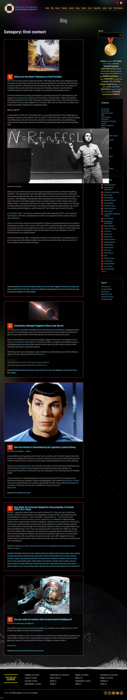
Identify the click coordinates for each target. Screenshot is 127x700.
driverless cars (62, 556)
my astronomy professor (26, 98)
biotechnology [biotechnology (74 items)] (105, 69)
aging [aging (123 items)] (103, 61)
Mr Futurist (105, 292)
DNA (56, 556)
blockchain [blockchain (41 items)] (118, 69)
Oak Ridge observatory (52, 289)
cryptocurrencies (18, 556)
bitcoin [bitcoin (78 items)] (113, 69)
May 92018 (10, 77)
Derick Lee (108, 234)
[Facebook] (105, 693)
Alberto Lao (108, 237)
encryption (16, 558)
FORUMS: (77, 684)
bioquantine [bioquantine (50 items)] (115, 64)
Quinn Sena (108, 195)
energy (21, 558)
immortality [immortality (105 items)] (108, 79)
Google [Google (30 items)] (101, 76)
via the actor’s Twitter (70, 480)
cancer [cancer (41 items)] (107, 71)
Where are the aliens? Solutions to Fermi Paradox (38, 77)
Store (110, 8)
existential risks (39, 286)
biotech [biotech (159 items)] (115, 66)
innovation (66, 561)
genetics (29, 561)
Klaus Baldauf (109, 226)
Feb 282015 (10, 447)
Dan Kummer (109, 218)
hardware (39, 561)
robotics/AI (15, 566)
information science (57, 561)
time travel (68, 566)
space (53, 370)
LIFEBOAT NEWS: (54, 675)
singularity (30, 566)
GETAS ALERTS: (104, 675)
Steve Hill (107, 250)
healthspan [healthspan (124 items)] (113, 76)
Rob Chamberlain (17, 553)
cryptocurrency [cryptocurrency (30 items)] (113, 71)
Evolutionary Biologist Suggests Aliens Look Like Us (39, 326)
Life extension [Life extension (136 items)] (114, 81)
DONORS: (77, 678)
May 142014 (10, 619)
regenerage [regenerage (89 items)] (115, 87)
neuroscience (45, 563)
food (8, 561)
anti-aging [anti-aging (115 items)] (117, 61)
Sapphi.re (35, 693)
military (22, 563)
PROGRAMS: (103, 681)
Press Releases (118, 8)
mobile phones (28, 563)
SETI (25, 292)
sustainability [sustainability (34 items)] (108, 92)
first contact (47, 286)
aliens (60, 286)
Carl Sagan (72, 286)
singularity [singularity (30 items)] (119, 89)
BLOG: (51, 678)
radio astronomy (62, 289)
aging (103, 127)
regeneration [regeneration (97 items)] (105, 89)
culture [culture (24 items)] (117, 71)
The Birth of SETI (15, 213)
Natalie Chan (108, 245)
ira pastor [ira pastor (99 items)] (105, 81)
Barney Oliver (65, 286)
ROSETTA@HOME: (29, 684)
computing (77, 553)
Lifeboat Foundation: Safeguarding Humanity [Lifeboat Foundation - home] (21, 8)
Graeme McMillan (17, 451)
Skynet (103, 123)
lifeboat (52, 286)
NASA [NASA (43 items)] (115, 84)
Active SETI (72, 628)
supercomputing (60, 566)
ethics (48, 558)
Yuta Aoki (107, 231)
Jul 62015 (10, 326)
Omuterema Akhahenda (108, 222)
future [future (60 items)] (115, 73)
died (72, 456)
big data (43, 553)
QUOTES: (102, 684)
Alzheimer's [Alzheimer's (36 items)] (110, 61)
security (25, 566)
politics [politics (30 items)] (104, 87)
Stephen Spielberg (31, 292)
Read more (11, 488)
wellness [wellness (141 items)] (116, 94)
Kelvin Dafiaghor (110, 208)
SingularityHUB (106, 299)
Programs (64, 8)
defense (41, 556)
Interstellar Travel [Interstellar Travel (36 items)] (118, 79)
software (36, 566)
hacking (34, 561)
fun (11, 561)
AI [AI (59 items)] (106, 61)
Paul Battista (108, 203)
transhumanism (75, 566)
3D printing (26, 553)
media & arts (16, 563)
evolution (42, 370)
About (47, 8)
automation (37, 553)
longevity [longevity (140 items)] (110, 84)
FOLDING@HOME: (79, 681)
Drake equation (62, 117)
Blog (52, 8)
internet (72, 561)
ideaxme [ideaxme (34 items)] (102, 79)
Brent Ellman (108, 253)
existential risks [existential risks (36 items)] (104, 73)
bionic (47, 553)
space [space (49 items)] (103, 92)
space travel (53, 566)
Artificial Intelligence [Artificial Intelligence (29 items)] (107, 64)
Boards (57, 8)
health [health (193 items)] (106, 76)
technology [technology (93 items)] (116, 92)
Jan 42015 (10, 508)
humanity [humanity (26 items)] (120, 76)
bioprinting (52, 553)
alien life (24, 370)
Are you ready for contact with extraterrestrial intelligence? (43, 620)
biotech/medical (59, 553)
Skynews (40, 354)
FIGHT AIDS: (28, 681)
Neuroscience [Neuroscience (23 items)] (120, 84)
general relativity (22, 561)
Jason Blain (108, 261)
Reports (71, 8)
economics (73, 556)
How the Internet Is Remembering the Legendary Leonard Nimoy (45, 447)
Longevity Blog (106, 289)
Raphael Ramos (109, 242)
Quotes (104, 8)
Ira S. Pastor (108, 266)
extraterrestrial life (17, 289)
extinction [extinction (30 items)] (111, 73)
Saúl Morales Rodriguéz (109, 189)
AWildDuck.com (41, 365)
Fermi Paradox (16, 81)
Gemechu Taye (109, 206)
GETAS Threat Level (11, 679)
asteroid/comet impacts (109, 136)
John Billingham (41, 289)
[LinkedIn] (113, 693)
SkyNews (13, 373)
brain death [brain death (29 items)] (103, 71)
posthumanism (63, 563)
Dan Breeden (108, 198)
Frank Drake (33, 289)
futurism (15, 561)
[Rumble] (121, 693)
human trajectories (47, 561)
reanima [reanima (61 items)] (108, 87)
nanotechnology (37, 563)
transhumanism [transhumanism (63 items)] (107, 94)
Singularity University (108, 121)
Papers (78, 8)
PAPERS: (52, 684)
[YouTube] (117, 693)
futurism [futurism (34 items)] (119, 73)
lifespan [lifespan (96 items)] (103, 84)
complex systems (68, 553)
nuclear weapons (54, 563)
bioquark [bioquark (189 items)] (107, 66)
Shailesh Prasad (110, 200)
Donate (83, 8)
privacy (69, 563)
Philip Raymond (17, 286)
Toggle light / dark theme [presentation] (121, 3)
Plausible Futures (107, 297)
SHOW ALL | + (104, 271)
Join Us (90, 8)
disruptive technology (49, 556)
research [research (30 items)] (112, 89)
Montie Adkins (109, 264)
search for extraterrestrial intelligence (32, 628)
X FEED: (27, 678)
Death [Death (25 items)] (120, 71)
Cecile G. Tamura (110, 229)
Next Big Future (106, 294)
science (21, 566)
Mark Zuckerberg (107, 125)
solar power (42, 566)
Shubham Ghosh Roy (111, 192)
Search (120, 35)
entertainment (20, 493)
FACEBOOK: (28, 675)
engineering (27, 558)
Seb (14, 493)
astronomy (25, 286)
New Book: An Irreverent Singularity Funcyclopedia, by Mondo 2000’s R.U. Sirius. (44, 508)
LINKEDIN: (77, 675)
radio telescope (71, 289)
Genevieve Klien (109, 185)
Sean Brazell (108, 247)
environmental (42, 558)
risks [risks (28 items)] (115, 89)
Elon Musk (105, 119)
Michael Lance (109, 258)
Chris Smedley (109, 269)
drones (68, 556)
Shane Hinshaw (109, 239)
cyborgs (36, 556)
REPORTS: (52, 681)
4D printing (105, 111)
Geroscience (105, 287)
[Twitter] (109, 693)
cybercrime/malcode (28, 556)
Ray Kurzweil (105, 117)
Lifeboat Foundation (16, 693)
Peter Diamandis (107, 113)
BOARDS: (102, 678)
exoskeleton (62, 558)
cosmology (31, 286)
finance (68, 558)
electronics (10, 558)
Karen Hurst (108, 211)
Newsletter (97, 8)
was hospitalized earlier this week (26, 466)
